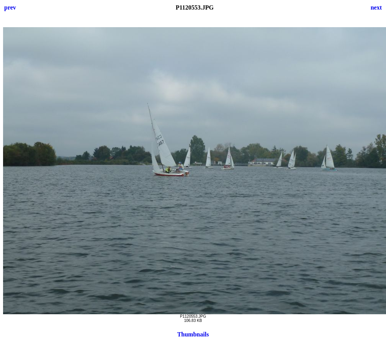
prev (10, 7)
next (376, 7)
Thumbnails (193, 334)
